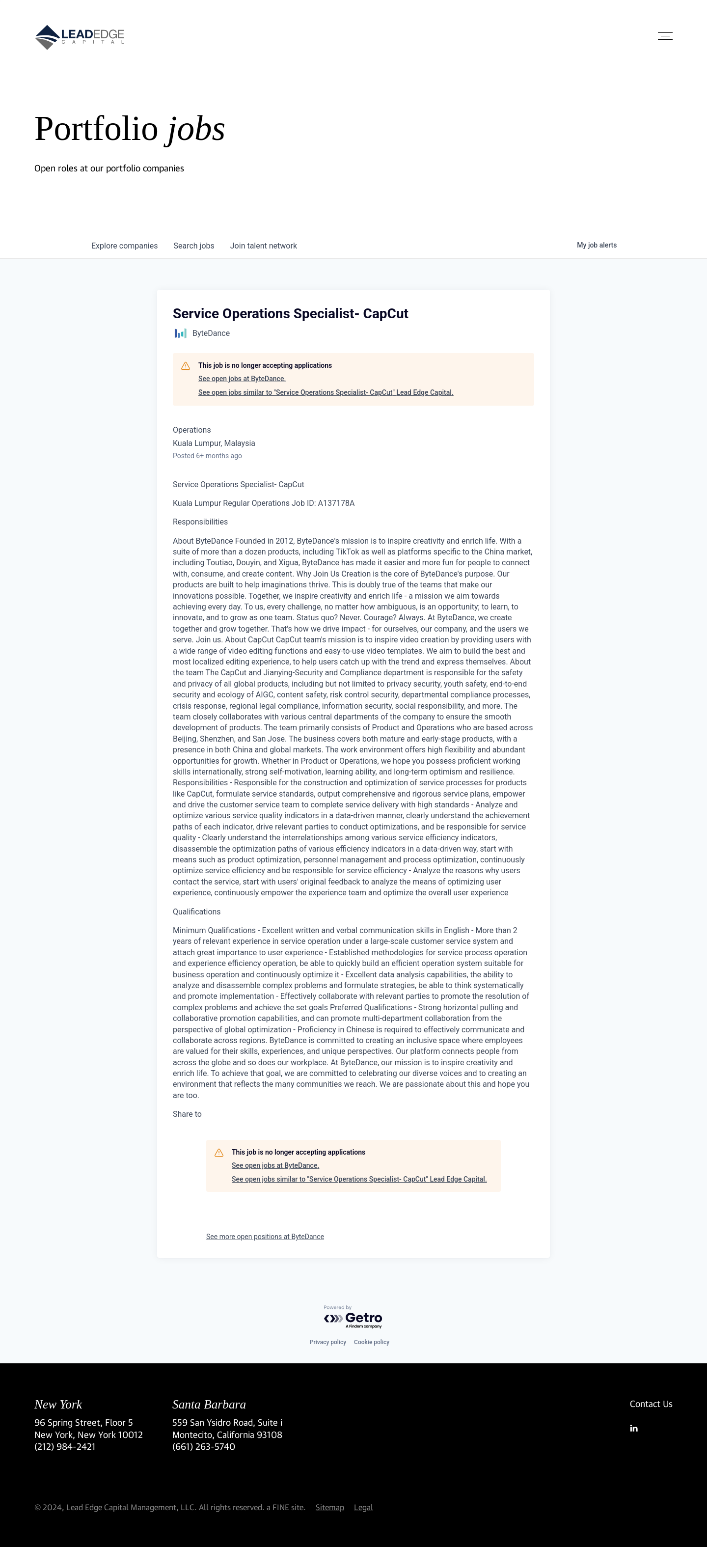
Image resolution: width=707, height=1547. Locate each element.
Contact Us (651, 1403)
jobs (193, 245)
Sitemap (330, 1507)
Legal (363, 1507)
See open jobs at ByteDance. (242, 379)
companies (124, 245)
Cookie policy (371, 1342)
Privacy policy (328, 1342)
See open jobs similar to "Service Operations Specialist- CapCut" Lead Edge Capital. (326, 392)
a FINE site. (286, 1507)
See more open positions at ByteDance (265, 1237)
